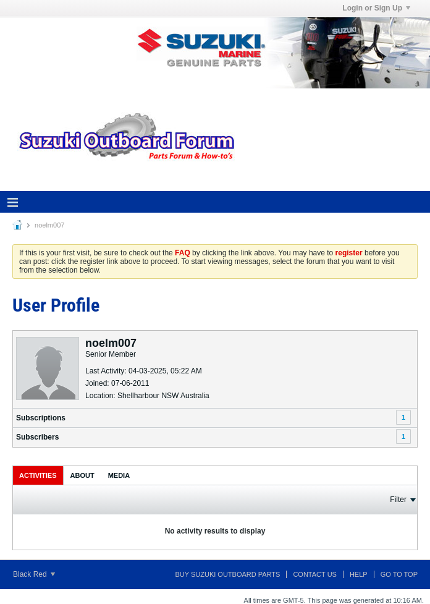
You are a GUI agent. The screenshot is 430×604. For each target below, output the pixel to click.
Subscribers (37, 437)
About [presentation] (82, 475)
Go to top (399, 574)
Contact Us (315, 574)
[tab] (38, 475)
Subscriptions (40, 418)
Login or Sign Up (376, 8)
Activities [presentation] (38, 475)
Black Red (34, 574)
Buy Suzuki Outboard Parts (227, 574)
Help (359, 574)
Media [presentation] (119, 475)
